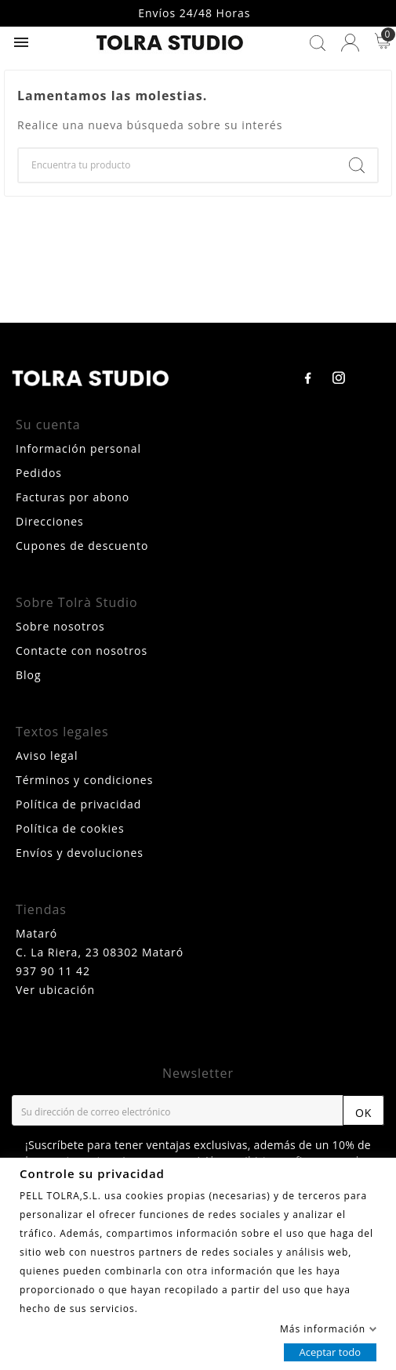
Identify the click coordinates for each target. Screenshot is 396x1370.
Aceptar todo (330, 1351)
